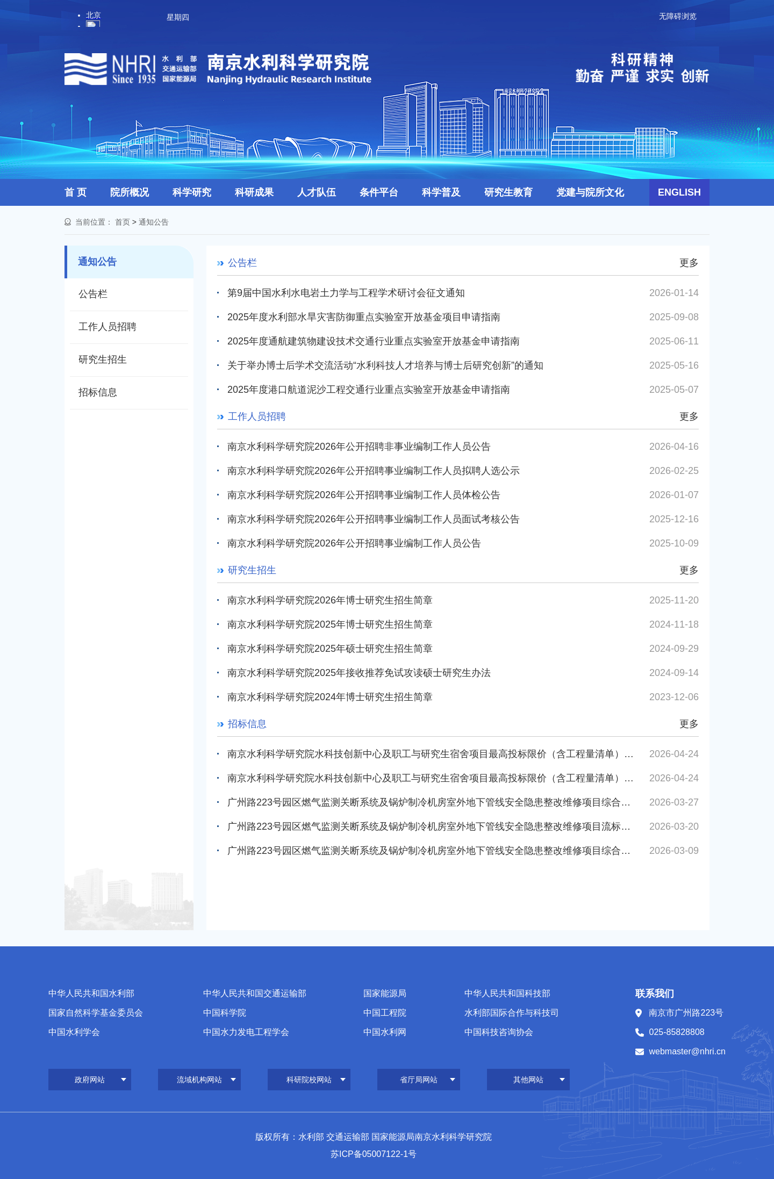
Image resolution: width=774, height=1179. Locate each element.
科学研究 (192, 192)
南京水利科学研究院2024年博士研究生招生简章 (330, 697)
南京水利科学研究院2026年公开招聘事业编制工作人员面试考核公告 (373, 519)
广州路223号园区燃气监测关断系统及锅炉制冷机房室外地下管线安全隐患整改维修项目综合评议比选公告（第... (431, 802)
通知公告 (154, 222)
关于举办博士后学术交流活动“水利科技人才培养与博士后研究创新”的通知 (385, 365)
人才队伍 (316, 192)
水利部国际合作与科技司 (511, 1012)
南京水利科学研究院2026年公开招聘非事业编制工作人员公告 (359, 446)
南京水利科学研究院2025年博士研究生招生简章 (330, 624)
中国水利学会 (74, 1032)
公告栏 (93, 294)
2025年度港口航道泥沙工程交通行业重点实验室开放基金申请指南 (368, 389)
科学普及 (441, 192)
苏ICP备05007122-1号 (374, 1154)
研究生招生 (102, 359)
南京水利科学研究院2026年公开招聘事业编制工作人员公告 (354, 543)
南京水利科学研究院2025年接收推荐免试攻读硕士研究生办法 (359, 672)
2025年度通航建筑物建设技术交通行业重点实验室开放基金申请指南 (373, 341)
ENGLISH (679, 192)
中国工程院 (384, 1012)
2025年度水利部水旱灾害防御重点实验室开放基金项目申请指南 (363, 317)
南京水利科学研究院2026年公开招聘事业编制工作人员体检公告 (363, 495)
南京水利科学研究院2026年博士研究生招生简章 (330, 600)
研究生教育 (508, 192)
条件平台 (379, 192)
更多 (689, 262)
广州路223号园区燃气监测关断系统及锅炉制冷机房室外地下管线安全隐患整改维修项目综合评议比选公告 (431, 850)
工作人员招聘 (107, 326)
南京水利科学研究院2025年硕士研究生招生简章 (330, 648)
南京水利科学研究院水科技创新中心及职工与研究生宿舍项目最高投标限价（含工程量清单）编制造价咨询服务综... (431, 778)
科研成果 (254, 192)
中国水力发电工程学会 (246, 1032)
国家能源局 (384, 993)
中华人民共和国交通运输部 (254, 993)
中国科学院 (224, 1012)
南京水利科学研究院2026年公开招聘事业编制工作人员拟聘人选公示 (373, 470)
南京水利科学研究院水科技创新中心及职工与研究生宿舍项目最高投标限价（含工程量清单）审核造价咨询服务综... (431, 754)
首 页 (75, 192)
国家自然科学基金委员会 (95, 1012)
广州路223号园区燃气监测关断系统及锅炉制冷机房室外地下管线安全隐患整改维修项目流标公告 (431, 826)
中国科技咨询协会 (498, 1032)
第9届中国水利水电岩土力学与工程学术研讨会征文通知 (346, 292)
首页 (122, 222)
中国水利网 (384, 1032)
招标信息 (97, 392)
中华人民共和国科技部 (507, 993)
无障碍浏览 (678, 16)
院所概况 (129, 192)
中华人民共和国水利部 (91, 993)
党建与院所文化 (590, 192)
